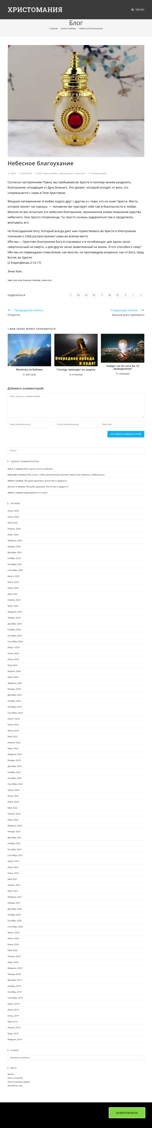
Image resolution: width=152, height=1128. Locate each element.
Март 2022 (13, 819)
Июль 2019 (13, 1009)
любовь (36, 280)
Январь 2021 (14, 902)
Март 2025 (13, 605)
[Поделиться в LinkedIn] (94, 295)
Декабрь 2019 (15, 979)
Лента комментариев (19, 1081)
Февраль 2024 (15, 683)
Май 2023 (12, 736)
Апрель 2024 (14, 671)
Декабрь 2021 (15, 837)
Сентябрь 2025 (15, 570)
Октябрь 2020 (15, 920)
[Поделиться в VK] (109, 295)
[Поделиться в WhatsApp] (141, 295)
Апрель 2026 (14, 528)
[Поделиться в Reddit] (117, 295)
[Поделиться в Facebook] (78, 295)
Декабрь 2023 (15, 694)
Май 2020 (12, 950)
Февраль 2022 (15, 825)
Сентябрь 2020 (15, 926)
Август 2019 (14, 1003)
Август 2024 (14, 647)
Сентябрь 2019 (15, 997)
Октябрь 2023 (15, 706)
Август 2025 (14, 576)
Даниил (12, 486)
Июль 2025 (13, 582)
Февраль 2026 (15, 540)
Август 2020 (14, 932)
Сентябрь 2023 (15, 712)
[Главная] (53, 28)
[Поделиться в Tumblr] (125, 295)
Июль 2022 (13, 795)
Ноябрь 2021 (14, 843)
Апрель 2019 (14, 1027)
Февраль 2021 (15, 896)
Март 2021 (13, 890)
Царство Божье (66, 173)
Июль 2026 (13, 510)
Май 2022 (12, 807)
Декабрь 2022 (15, 766)
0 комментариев (98, 173)
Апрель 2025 (14, 599)
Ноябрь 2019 (14, 986)
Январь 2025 (14, 617)
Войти (11, 1074)
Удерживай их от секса (35, 492)
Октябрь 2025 (15, 564)
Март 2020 (13, 962)
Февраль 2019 (15, 1039)
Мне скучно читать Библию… (39, 468)
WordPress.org (15, 1085)
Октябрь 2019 (15, 991)
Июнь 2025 (13, 587)
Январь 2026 (14, 546)
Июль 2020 (13, 938)
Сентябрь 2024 (15, 641)
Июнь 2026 (13, 516)
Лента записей (15, 1077)
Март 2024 (13, 677)
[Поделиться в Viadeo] (133, 295)
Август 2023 (14, 718)
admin (13, 173)
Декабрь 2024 (15, 623)
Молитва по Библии (29, 369)
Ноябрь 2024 (14, 629)
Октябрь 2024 (15, 635)
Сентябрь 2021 (15, 855)
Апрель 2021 (14, 884)
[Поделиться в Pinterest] (86, 295)
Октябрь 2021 (15, 849)
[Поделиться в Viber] (102, 295)
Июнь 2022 (13, 801)
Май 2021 (12, 879)
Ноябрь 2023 (14, 700)
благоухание (24, 280)
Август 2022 (14, 790)
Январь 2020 (14, 974)
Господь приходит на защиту (76, 369)
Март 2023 (13, 748)
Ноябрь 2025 (14, 558)
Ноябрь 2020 (14, 914)
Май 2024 (12, 665)
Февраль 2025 (15, 611)
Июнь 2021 (13, 873)
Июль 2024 (13, 653)
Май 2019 (12, 1021)
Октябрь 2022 (15, 778)
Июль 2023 (13, 724)
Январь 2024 (14, 688)
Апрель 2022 (14, 813)
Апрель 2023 (14, 742)
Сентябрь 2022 (15, 783)
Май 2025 (12, 593)
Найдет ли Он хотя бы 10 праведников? (122, 367)
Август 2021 (14, 861)
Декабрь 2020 (15, 908)
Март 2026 (13, 534)
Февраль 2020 (15, 968)
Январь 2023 (14, 760)
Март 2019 (13, 1033)
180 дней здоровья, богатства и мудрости (45, 480)
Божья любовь (50, 173)
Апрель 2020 (14, 956)
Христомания (36, 9)
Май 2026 (12, 522)
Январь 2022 (14, 831)
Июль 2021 (13, 867)
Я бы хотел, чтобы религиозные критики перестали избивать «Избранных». (66, 474)
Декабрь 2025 (15, 552)
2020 (39, 173)
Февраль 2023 (15, 754)
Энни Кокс (80, 173)
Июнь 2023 (13, 730)
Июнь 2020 (13, 944)
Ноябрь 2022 (14, 772)
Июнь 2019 (13, 1015)
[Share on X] (70, 295)
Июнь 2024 (13, 659)
